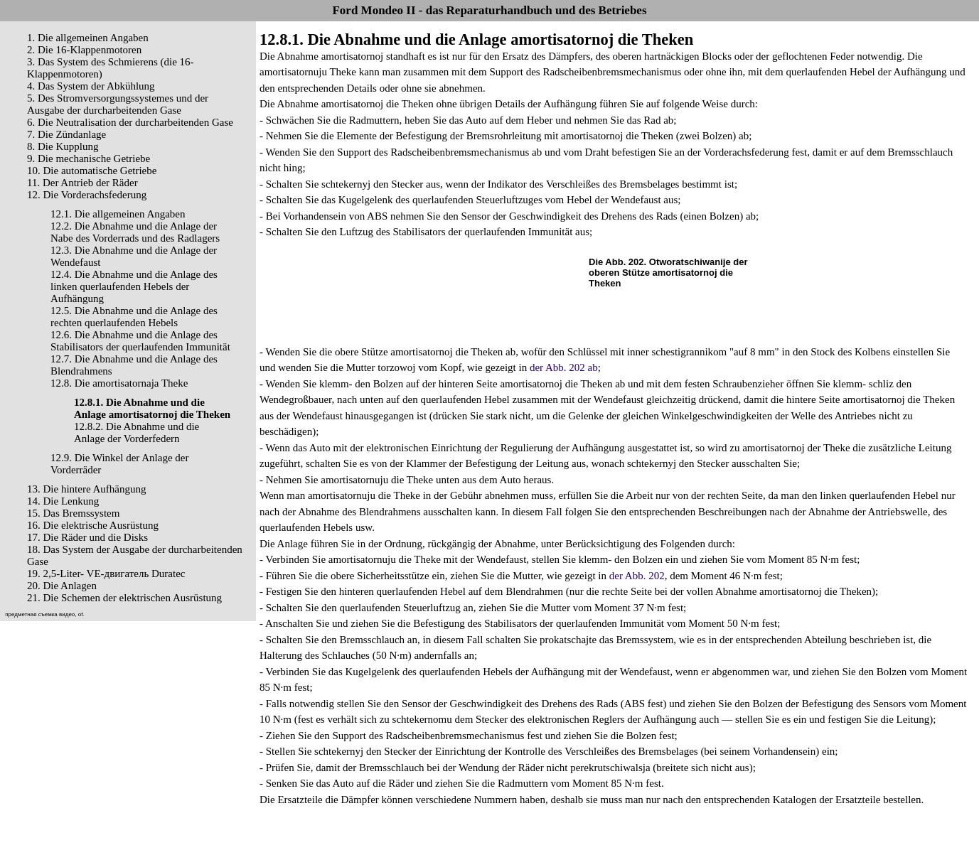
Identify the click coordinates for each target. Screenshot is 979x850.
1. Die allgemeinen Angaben (88, 37)
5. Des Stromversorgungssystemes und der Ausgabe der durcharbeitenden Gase (117, 104)
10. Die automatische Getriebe (91, 170)
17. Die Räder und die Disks (87, 537)
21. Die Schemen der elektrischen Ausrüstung (124, 597)
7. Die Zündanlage (66, 134)
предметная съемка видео (40, 614)
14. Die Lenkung (63, 501)
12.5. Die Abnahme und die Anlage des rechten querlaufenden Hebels (134, 316)
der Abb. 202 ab (564, 367)
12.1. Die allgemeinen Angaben (118, 214)
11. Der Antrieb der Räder (82, 182)
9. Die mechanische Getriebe (88, 158)
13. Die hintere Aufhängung (86, 489)
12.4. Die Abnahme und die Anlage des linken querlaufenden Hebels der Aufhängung (134, 286)
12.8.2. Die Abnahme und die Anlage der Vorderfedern (136, 432)
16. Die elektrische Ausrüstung (93, 525)
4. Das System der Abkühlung (91, 86)
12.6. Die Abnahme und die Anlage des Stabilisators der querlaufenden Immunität (140, 341)
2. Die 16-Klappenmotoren (84, 49)
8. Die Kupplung (62, 146)
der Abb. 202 (637, 575)
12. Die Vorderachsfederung (86, 194)
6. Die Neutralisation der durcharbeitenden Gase (130, 122)
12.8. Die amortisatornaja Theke (119, 383)
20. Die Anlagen (62, 585)
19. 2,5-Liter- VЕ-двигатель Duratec (106, 573)
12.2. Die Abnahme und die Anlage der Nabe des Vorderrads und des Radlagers (135, 232)
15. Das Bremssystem (73, 513)
